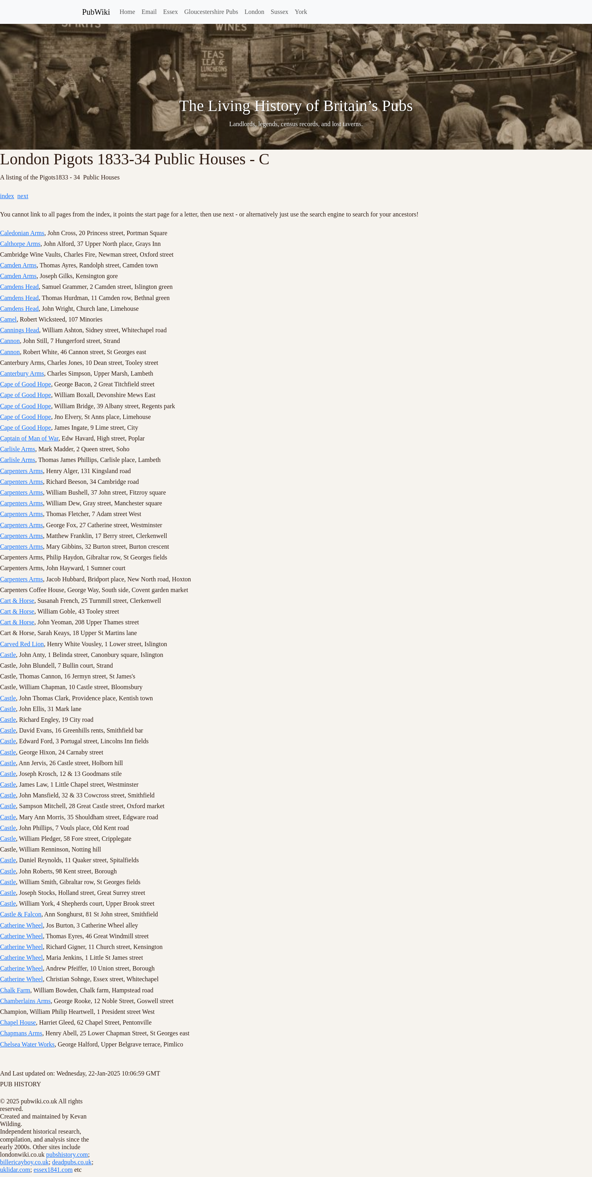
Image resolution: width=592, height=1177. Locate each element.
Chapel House (18, 1022)
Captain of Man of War (29, 438)
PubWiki (96, 12)
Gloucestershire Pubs (211, 11)
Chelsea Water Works (27, 1044)
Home (127, 11)
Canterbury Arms (22, 373)
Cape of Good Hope (25, 384)
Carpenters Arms (21, 471)
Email (149, 11)
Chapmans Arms (21, 1033)
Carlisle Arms (17, 449)
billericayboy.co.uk (24, 1162)
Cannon (10, 340)
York (301, 11)
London (254, 11)
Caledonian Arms (22, 233)
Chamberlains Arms (25, 1001)
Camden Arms (18, 265)
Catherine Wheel (21, 925)
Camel (8, 319)
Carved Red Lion (22, 644)
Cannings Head (19, 330)
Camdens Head (19, 286)
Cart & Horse (17, 600)
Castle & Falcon (20, 914)
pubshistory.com (67, 1154)
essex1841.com (52, 1169)
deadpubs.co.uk (72, 1162)
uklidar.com (15, 1169)
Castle (8, 654)
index (7, 196)
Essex (170, 11)
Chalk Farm (15, 990)
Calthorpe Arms (20, 243)
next (23, 196)
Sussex (279, 11)
